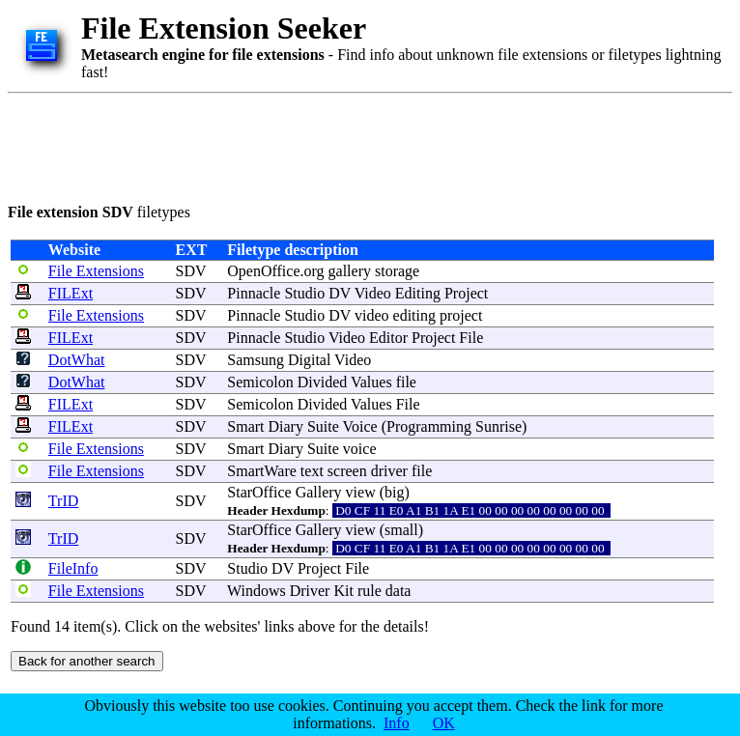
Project (466, 293)
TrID (63, 501)
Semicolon (260, 382)
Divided (323, 382)
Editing (418, 293)
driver (389, 471)
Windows (256, 590)
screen (347, 471)
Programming (428, 426)
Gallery (319, 492)
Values (371, 382)
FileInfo (73, 568)
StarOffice (259, 492)
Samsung (255, 360)
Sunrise (498, 426)
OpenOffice (263, 271)
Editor (388, 337)
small (401, 530)
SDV (191, 271)
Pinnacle (253, 293)
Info (397, 723)
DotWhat (76, 360)
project (461, 315)
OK (444, 723)
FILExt (70, 293)
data (398, 590)
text (312, 471)
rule (369, 590)
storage (397, 271)
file (406, 382)
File (471, 337)
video (372, 315)
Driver (310, 590)
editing (414, 315)
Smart (245, 426)
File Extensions (96, 271)
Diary (286, 426)
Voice (360, 426)
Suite (323, 426)
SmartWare (262, 471)
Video (373, 293)
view (361, 492)
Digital (309, 360)
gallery (349, 271)
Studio (304, 293)
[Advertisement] (359, 144)
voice (360, 448)
